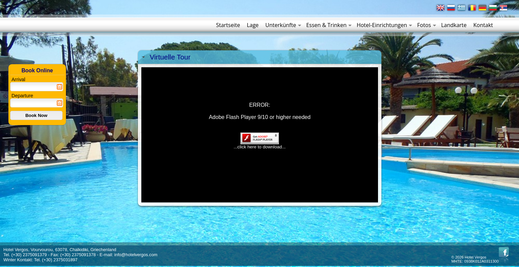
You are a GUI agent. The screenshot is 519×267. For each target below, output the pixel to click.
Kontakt (483, 25)
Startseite (228, 25)
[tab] (259, 57)
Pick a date (59, 87)
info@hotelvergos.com (136, 254)
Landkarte (454, 25)
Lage (253, 25)
